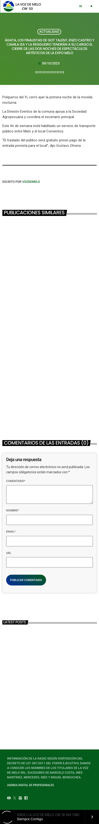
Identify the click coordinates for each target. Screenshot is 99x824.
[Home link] (23, 6)
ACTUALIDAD (49, 32)
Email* (11, 531)
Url (8, 553)
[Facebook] (26, 799)
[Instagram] (20, 799)
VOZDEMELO (31, 182)
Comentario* (15, 481)
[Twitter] (15, 799)
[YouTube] (9, 799)
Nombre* (12, 510)
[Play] (91, 6)
